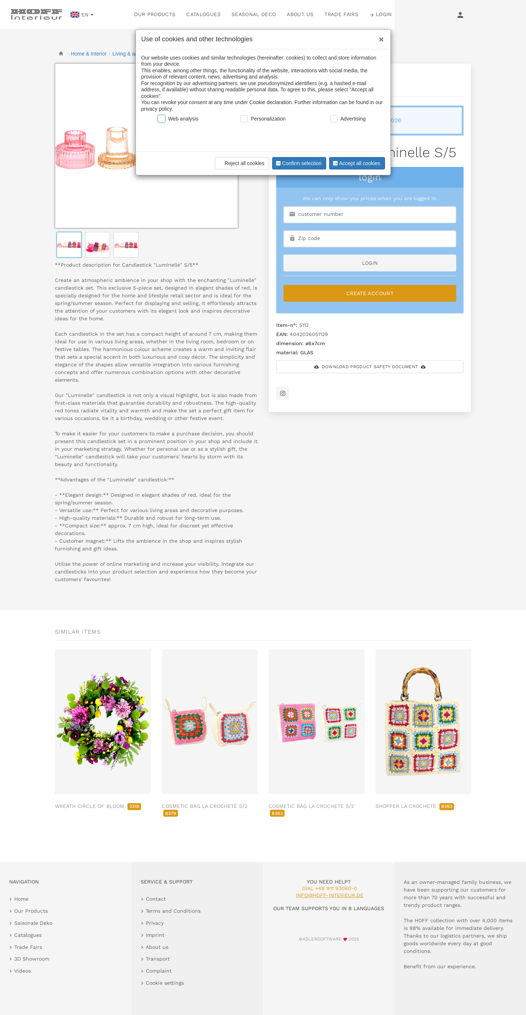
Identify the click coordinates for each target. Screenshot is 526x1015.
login (370, 263)
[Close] (379, 37)
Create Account (369, 293)
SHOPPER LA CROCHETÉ (415, 806)
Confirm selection (298, 163)
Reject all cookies (240, 163)
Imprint (155, 935)
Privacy (155, 923)
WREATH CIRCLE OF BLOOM (98, 806)
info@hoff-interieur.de (329, 895)
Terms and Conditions (173, 911)
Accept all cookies (356, 163)
